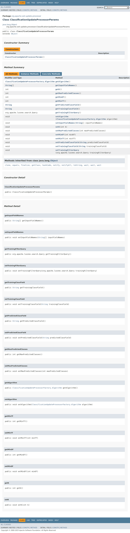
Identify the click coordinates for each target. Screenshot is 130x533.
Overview (5, 3)
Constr (26, 10)
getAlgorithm (61, 82)
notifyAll (66, 165)
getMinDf (59, 97)
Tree (33, 3)
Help (57, 3)
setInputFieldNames (65, 123)
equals (15, 165)
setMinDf (59, 135)
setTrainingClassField (66, 146)
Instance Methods (30, 74)
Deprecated (42, 3)
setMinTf (59, 139)
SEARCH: (100, 8)
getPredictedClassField (67, 105)
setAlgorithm (61, 117)
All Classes (6, 7)
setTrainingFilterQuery (67, 150)
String (8, 85)
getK (57, 89)
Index (50, 3)
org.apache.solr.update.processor (26, 16)
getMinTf (59, 101)
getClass (36, 165)
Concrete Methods (51, 74)
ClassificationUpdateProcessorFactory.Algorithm (30, 82)
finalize (25, 165)
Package (13, 3)
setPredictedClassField (67, 142)
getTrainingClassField (66, 109)
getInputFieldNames (65, 85)
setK (57, 127)
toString (78, 165)
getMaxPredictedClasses (67, 93)
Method (33, 10)
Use (28, 3)
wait (86, 165)
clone (7, 165)
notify (56, 165)
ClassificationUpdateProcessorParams (23, 57)
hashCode (46, 165)
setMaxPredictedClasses (67, 131)
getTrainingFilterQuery (67, 113)
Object (14, 34)
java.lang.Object (10, 25)
